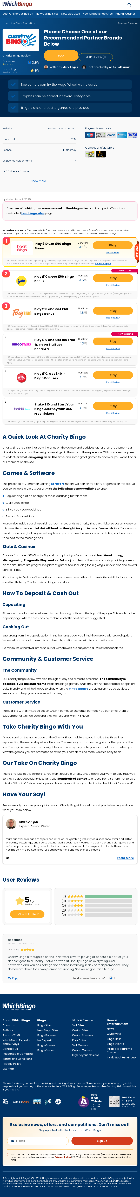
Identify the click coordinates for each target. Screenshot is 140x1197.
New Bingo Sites (47, 1030)
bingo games (78, 688)
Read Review (121, 252)
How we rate (8, 64)
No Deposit (44, 1040)
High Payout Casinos (85, 1055)
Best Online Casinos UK (18, 14)
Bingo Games (46, 1045)
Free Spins (79, 1040)
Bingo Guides (45, 1050)
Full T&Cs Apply (103, 263)
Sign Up (102, 1141)
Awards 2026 (11, 1035)
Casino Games (82, 1050)
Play (61, 54)
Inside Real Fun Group (121, 1057)
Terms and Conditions (17, 1058)
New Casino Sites (47, 14)
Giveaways (114, 1034)
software (57, 483)
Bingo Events (115, 1044)
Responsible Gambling (18, 1054)
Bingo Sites (15, 23)
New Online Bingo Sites (98, 14)
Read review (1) (97, 54)
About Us (9, 1025)
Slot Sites (78, 1025)
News (110, 1029)
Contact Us (10, 1048)
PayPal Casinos (125, 14)
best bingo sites (32, 213)
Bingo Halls (114, 1039)
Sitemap (8, 1068)
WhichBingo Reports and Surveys (16, 1042)
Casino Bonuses (82, 1035)
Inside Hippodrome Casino (119, 1050)
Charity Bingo (29, 23)
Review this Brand (27, 914)
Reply (13, 977)
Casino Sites (80, 1030)
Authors (8, 1030)
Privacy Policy (12, 1063)
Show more (38, 181)
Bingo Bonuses (46, 1035)
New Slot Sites (70, 14)
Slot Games (80, 1045)
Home (5, 23)
